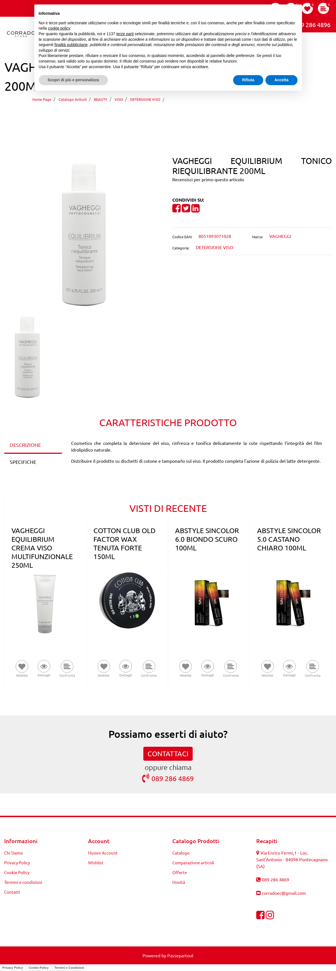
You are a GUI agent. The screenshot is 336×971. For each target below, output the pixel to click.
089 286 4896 (307, 24)
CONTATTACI (168, 753)
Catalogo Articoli (73, 99)
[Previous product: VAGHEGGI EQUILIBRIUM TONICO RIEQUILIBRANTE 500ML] (157, 115)
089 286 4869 (168, 778)
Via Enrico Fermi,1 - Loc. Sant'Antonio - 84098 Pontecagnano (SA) (292, 859)
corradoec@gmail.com (284, 893)
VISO (119, 99)
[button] (84, 233)
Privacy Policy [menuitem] (17, 862)
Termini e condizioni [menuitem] (23, 882)
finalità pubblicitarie (71, 44)
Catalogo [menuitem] (181, 852)
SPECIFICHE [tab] (23, 462)
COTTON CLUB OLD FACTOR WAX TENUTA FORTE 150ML (124, 543)
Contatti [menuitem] (12, 891)
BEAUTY (100, 99)
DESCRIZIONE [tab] (25, 445)
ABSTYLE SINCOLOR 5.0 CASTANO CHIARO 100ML (289, 539)
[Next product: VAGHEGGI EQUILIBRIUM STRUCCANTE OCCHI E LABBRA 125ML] (178, 115)
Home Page (41, 99)
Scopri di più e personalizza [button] (73, 80)
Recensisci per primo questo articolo (208, 179)
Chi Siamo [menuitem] (13, 852)
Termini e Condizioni (69, 967)
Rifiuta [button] (248, 80)
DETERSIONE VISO (145, 99)
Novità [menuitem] (178, 882)
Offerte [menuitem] (179, 872)
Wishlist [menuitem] (95, 862)
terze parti (125, 34)
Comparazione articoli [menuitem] (193, 862)
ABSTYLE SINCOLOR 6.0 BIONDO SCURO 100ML (207, 539)
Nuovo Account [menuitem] (103, 852)
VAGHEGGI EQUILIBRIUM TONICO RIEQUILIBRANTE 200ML (233, 99)
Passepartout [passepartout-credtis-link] (180, 955)
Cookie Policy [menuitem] (16, 872)
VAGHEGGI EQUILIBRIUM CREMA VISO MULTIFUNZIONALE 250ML (42, 547)
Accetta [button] (281, 80)
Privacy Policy (12, 967)
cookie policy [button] (59, 28)
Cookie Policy (39, 967)
